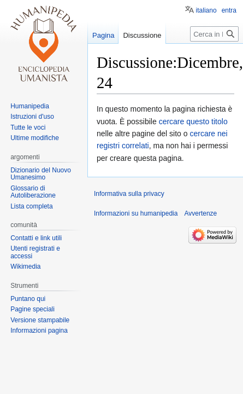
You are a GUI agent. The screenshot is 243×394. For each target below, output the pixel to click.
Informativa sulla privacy (129, 194)
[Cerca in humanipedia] (214, 34)
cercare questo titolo (193, 121)
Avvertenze (200, 213)
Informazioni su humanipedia (135, 213)
